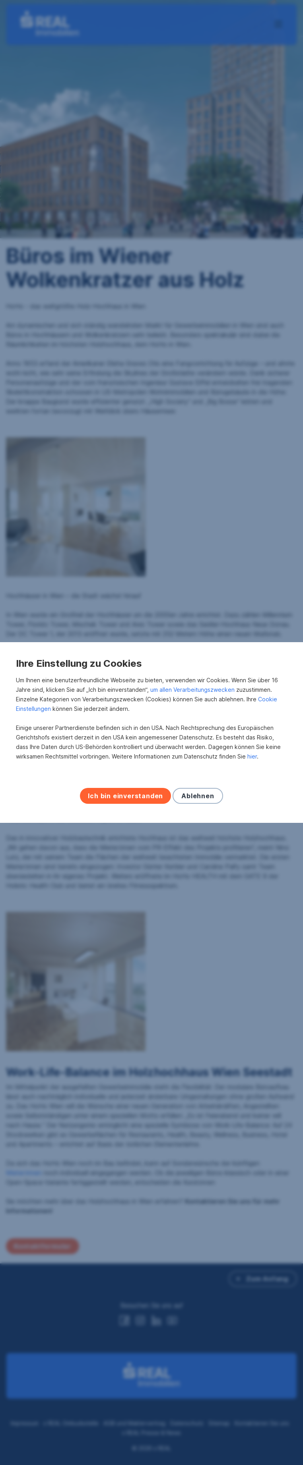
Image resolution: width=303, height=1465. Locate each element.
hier (252, 756)
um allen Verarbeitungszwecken (192, 689)
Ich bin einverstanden (125, 796)
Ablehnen (197, 796)
